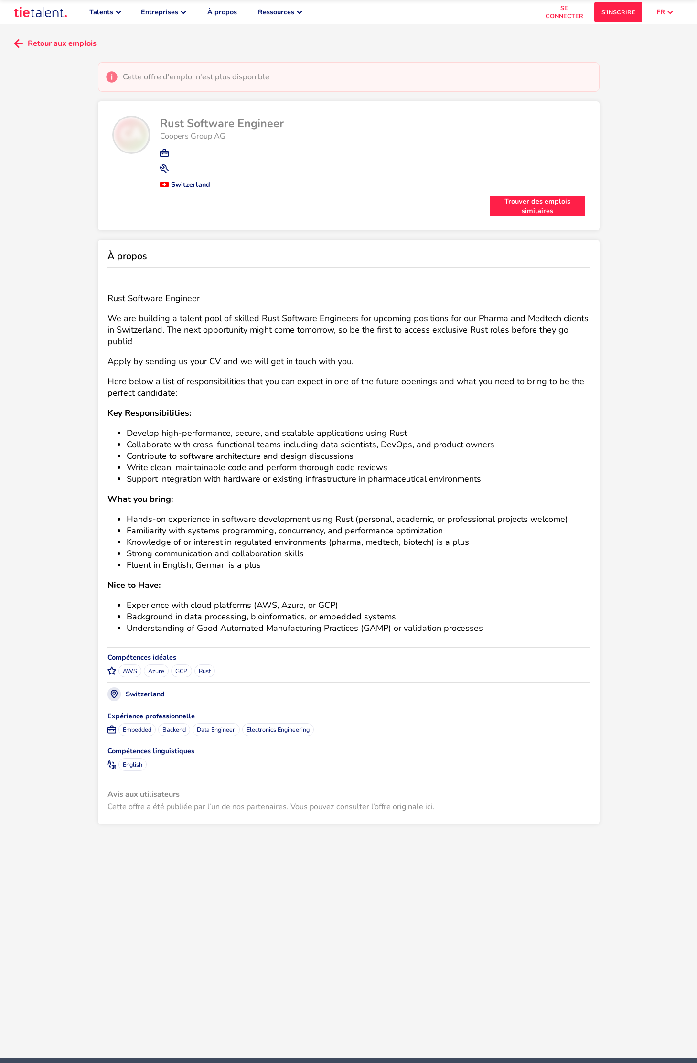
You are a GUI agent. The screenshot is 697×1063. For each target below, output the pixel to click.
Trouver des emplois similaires (537, 210)
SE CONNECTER (564, 14)
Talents (105, 14)
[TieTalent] (40, 14)
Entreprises (163, 14)
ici (429, 811)
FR (664, 14)
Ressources (280, 14)
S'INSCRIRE (618, 15)
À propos (222, 14)
